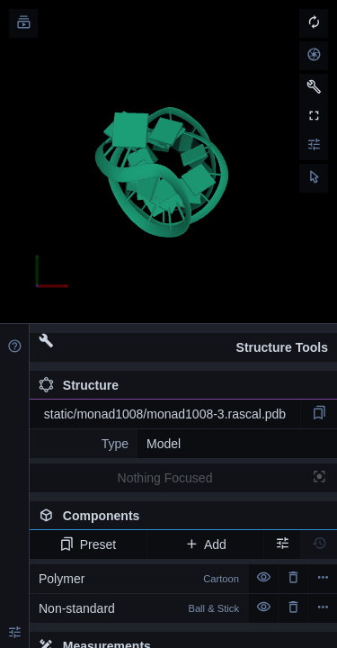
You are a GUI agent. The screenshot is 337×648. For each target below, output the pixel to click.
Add (205, 544)
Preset (87, 544)
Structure (79, 385)
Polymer (139, 578)
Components (183, 519)
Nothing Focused (165, 478)
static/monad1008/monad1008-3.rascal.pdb (165, 414)
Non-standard (139, 608)
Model (163, 443)
